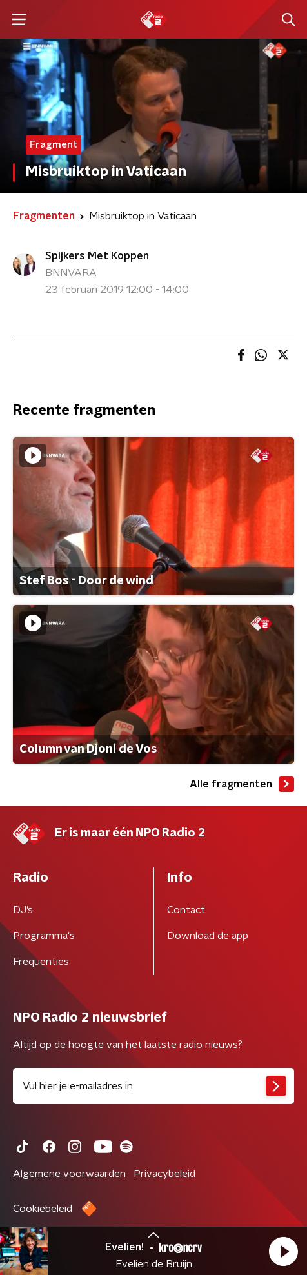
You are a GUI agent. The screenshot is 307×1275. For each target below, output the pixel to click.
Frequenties (41, 961)
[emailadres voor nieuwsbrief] (153, 1086)
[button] (283, 1251)
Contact (186, 910)
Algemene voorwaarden (69, 1174)
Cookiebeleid (42, 1208)
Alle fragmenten (242, 784)
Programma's (44, 936)
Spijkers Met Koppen (97, 256)
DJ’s (23, 910)
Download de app (207, 936)
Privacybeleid (164, 1174)
